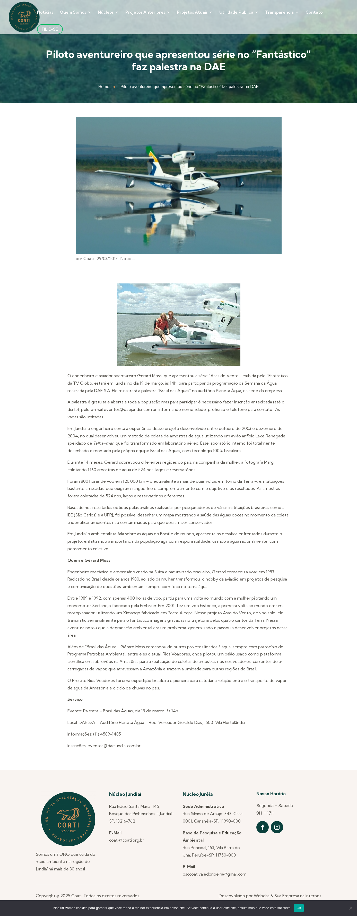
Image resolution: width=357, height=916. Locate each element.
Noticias (127, 258)
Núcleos (106, 12)
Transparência (279, 12)
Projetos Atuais (192, 12)
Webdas (261, 895)
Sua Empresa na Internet (297, 895)
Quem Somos (73, 12)
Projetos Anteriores (145, 12)
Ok (299, 908)
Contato (314, 12)
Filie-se (50, 29)
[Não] (350, 908)
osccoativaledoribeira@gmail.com (215, 874)
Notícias (45, 12)
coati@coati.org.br (126, 840)
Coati (88, 258)
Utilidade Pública (236, 12)
